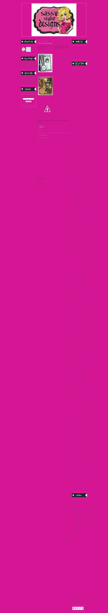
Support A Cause (75, 449)
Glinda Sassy (74, 230)
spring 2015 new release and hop (78, 438)
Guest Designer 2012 (76, 237)
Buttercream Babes (75, 153)
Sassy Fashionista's (76, 366)
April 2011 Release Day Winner (78, 126)
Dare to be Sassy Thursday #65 (80, 546)
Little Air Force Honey (76, 286)
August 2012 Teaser (76, 139)
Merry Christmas (75, 304)
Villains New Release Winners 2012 (79, 478)
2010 (75, 600)
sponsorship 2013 (75, 433)
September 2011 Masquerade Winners (79, 420)
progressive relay (75, 346)
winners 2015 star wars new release (79, 483)
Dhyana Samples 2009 (76, 185)
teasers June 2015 (75, 467)
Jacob (73, 254)
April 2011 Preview (76, 124)
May (76, 526)
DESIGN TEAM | (41, 38)
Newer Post (40, 172)
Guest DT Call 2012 (76, 242)
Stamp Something (50, 47)
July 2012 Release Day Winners (78, 267)
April (76, 528)
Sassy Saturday (75, 375)
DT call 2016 (74, 192)
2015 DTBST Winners (76, 97)
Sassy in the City (75, 370)
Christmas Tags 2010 (76, 170)
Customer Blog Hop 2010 (77, 173)
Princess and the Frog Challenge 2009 (79, 338)
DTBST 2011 (74, 199)
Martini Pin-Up (75, 294)
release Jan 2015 (75, 353)
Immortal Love (75, 250)
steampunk (74, 442)
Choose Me (74, 163)
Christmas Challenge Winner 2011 (78, 166)
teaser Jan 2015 (75, 459)
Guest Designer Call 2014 (77, 240)
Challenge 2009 (75, 160)
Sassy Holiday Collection (77, 368)
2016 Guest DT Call (76, 109)
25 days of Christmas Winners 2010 (79, 113)
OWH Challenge (75, 328)
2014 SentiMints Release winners (78, 94)
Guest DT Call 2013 (76, 243)
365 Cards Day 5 (77, 539)
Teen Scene (74, 469)
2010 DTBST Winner (76, 76)
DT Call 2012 (74, 189)
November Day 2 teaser (76, 319)
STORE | (36, 38)
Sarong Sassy (74, 358)
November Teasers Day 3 (77, 321)
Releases (73, 355)
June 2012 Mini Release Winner (78, 281)
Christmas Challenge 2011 (77, 165)
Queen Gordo (74, 348)
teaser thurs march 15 (76, 462)
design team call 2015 (76, 184)
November (77, 514)
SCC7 (73, 394)
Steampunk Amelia (75, 443)
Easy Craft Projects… (78, 580)
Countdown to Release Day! (79, 578)
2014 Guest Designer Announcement (79, 87)
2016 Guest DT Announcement (78, 108)
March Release (77, 569)
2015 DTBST (74, 96)
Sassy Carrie (74, 363)
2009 (75, 602)
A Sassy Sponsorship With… (80, 576)
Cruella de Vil (74, 172)
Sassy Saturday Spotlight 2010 (78, 378)
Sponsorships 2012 (75, 437)
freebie (73, 225)
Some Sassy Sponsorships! (79, 586)
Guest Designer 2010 (76, 233)
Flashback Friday (75, 221)
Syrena (73, 452)
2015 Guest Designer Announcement (79, 99)
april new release (75, 127)
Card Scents (74, 156)
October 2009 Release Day (77, 324)
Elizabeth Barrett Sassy (76, 206)
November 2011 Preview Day (78, 316)
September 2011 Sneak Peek (77, 423)
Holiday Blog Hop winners (77, 245)
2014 (73, 82)
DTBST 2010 (74, 197)
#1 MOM (74, 72)
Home (54, 172)
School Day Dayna (75, 399)
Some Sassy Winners (78, 544)
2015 (75, 503)
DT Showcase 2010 (76, 194)
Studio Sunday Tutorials (76, 447)
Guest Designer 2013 (76, 238)
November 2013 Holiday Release (78, 317)
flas (72, 219)
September (77, 518)
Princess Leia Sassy (76, 344)
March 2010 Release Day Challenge (79, 289)
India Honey (74, 252)
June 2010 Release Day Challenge (78, 269)
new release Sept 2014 (76, 312)
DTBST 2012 (74, 201)
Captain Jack (74, 154)
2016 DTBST (74, 104)
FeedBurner (31, 103)
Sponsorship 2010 (75, 430)
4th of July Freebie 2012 (77, 116)
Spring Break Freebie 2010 (77, 440)
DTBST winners (75, 202)
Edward (73, 204)
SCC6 (73, 392)
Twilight (73, 473)
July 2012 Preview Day (76, 264)
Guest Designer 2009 (76, 231)
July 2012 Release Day (76, 266)
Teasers (73, 466)
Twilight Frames (75, 474)
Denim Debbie (75, 175)
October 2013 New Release (77, 326)
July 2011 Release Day (76, 261)
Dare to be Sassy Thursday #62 (80, 591)
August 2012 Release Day (77, 136)
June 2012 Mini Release (76, 279)
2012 (75, 509)
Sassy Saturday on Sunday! (79, 567)
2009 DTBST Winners (76, 74)
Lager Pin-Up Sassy (76, 284)
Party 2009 (74, 331)
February (76, 596)
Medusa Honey (75, 301)
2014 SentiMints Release (77, 92)
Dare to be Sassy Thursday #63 (80, 574)
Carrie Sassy (74, 158)
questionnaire (74, 350)
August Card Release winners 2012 (79, 141)
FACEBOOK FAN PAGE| (74, 38)
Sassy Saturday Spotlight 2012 (78, 380)
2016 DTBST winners (76, 106)
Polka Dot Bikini (75, 333)
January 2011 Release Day (77, 255)
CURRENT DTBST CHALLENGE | (61, 38)
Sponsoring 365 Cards (78, 552)
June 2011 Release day (76, 274)
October (76, 516)
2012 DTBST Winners (76, 77)
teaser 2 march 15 (75, 454)
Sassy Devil (74, 365)
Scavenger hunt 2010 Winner (77, 388)
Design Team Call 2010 (76, 182)
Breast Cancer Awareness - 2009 (78, 151)
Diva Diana (74, 187)
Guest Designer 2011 (76, 235)
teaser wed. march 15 (76, 464)
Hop (73, 247)
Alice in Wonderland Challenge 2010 (79, 118)
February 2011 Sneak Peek (77, 213)
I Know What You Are (76, 249)
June (76, 524)
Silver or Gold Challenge (77, 425)
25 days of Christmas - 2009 (77, 111)
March (76, 530)
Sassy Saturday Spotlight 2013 (78, 385)
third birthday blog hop (76, 471)
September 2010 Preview (77, 412)
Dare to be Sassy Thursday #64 (80, 561)
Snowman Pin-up (75, 426)
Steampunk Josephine (76, 445)
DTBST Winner (77, 565)
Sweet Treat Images (76, 450)
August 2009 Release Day (77, 131)
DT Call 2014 (74, 190)
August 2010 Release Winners (78, 134)
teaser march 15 (75, 461)
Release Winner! (77, 563)
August (76, 520)
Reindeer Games (75, 351)
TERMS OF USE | (30, 38)
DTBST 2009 (74, 196)
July (76, 522)
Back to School (75, 146)
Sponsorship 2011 (75, 431)
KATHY (54, 51)
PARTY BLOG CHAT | (56, 39)
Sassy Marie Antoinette (76, 373)
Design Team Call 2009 (76, 180)
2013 (75, 507)
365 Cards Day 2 (77, 550)
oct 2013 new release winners (78, 323)
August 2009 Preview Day (77, 129)
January (76, 598)
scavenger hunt (75, 387)
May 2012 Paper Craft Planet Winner (79, 297)
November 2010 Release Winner (78, 314)
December (77, 512)
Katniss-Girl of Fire (76, 282)
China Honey (74, 161)
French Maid (74, 226)
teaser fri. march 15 (76, 457)
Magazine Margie (75, 287)
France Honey (74, 223)
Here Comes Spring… (78, 593)
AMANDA (54, 74)
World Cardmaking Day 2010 (78, 486)
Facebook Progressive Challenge (78, 208)
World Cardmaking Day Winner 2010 (79, 487)
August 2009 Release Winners (78, 132)
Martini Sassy (74, 296)
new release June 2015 (76, 311)
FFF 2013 (74, 216)
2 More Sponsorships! (78, 534)
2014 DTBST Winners (76, 86)
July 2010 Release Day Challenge (78, 259)
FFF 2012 (74, 214)
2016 (75, 501)
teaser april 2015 (75, 455)
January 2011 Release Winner (78, 257)
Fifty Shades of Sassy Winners (78, 218)
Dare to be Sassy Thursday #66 (80, 532)
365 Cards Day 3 (77, 548)
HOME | (24, 38)
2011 (75, 511)
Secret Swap (74, 400)
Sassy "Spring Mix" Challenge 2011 (79, 360)
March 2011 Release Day (77, 292)
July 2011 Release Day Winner (78, 262)
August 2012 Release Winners (78, 138)
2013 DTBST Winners (76, 81)
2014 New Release (75, 91)
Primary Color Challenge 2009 (78, 336)
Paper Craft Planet (75, 330)
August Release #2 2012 (77, 144)
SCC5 (73, 390)
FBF (73, 209)
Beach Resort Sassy (76, 148)
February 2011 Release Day (77, 211)
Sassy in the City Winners (77, 372)
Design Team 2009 (75, 177)
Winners (73, 481)
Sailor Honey (74, 356)
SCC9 (73, 397)
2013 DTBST (74, 79)
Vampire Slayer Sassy (76, 476)
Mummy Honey (75, 306)
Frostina (73, 228)
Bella (73, 149)
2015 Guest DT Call (76, 102)
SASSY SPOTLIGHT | (49, 38)
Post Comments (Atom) (48, 178)
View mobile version (54, 174)
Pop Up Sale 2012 (75, 335)
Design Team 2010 (75, 178)
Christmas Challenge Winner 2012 (78, 168)
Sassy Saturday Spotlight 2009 (78, 377)
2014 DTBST (74, 84)
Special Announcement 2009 (77, 428)
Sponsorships (74, 435)
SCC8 (73, 395)
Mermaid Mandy (75, 302)
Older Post (68, 172)
